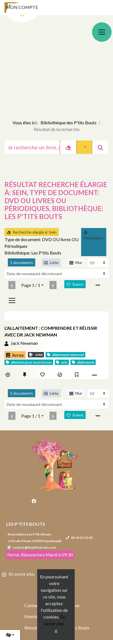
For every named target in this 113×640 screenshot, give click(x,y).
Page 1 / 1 (30, 285)
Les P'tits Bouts (25, 524)
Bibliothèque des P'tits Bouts (68, 122)
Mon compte (22, 7)
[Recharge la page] (98, 262)
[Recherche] (32, 147)
